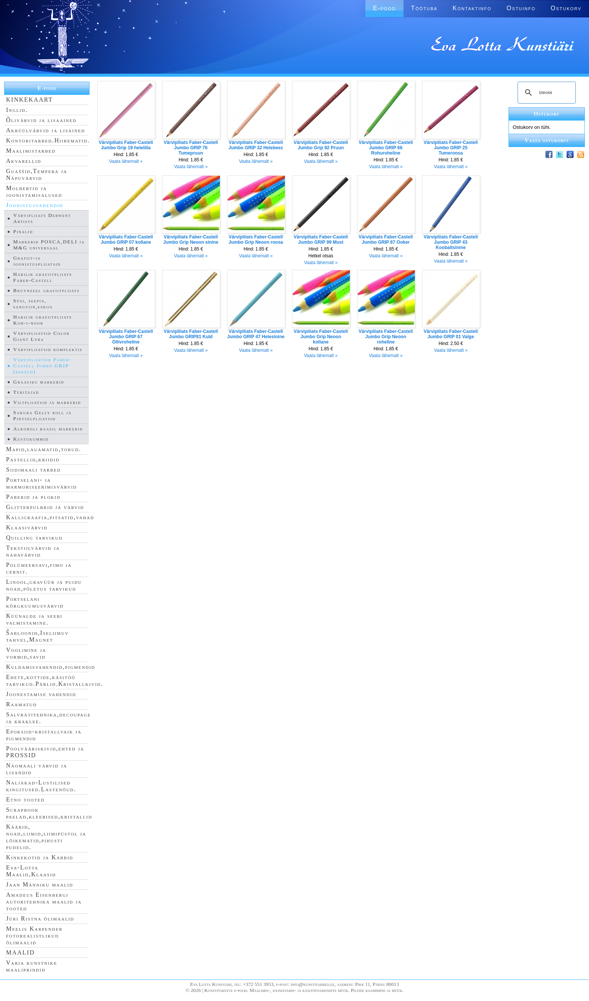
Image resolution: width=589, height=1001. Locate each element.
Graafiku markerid (38, 382)
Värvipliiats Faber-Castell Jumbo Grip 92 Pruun (321, 145)
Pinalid (23, 231)
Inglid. (17, 110)
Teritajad (26, 392)
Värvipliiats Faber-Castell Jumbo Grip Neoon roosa (256, 239)
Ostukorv (566, 8)
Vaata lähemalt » (125, 161)
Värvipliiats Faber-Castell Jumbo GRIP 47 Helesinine (255, 334)
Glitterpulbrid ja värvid (45, 507)
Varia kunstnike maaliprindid (31, 966)
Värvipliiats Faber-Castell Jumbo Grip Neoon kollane (321, 337)
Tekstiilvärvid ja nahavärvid (33, 551)
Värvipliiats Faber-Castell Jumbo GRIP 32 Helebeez (256, 145)
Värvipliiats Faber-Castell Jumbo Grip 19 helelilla (126, 145)
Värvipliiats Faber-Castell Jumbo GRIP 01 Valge (451, 334)
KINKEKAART (29, 99)
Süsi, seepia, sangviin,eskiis (33, 303)
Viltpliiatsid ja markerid (47, 402)
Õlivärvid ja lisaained (41, 120)
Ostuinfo (521, 8)
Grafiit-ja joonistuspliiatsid (37, 261)
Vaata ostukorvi (547, 140)
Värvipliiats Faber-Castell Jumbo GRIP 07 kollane (126, 239)
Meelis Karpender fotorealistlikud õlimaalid (34, 935)
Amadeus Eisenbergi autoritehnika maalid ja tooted (44, 901)
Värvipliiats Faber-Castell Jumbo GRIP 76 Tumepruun (191, 148)
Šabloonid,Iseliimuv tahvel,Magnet (37, 636)
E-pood (384, 8)
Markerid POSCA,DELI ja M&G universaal (49, 245)
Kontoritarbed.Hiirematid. (48, 140)
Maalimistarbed (31, 150)
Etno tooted (25, 799)
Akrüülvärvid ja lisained (45, 130)
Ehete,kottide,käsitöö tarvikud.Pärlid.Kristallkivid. (54, 680)
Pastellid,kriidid (33, 459)
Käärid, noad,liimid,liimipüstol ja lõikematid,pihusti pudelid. (46, 836)
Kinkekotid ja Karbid (39, 857)
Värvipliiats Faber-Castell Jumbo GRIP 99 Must (321, 239)
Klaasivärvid (27, 527)
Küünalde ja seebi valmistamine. (34, 619)
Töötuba (424, 8)
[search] (545, 92)
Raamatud (21, 704)
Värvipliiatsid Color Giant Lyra (41, 336)
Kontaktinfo (472, 8)
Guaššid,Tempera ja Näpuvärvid (36, 174)
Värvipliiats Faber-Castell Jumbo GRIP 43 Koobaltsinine (451, 242)
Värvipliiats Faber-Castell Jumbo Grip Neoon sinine (190, 239)
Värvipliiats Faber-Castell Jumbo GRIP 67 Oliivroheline (126, 337)
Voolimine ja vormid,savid (26, 653)
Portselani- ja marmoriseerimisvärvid (41, 483)
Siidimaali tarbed (33, 469)
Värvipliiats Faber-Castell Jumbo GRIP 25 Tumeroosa (451, 148)
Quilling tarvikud (34, 537)
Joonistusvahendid (34, 205)
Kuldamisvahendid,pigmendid (50, 667)
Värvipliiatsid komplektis (47, 349)
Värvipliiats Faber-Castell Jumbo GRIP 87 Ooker (386, 239)
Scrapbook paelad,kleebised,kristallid (49, 813)
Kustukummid (31, 439)
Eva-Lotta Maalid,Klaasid (31, 870)
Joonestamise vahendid (41, 694)
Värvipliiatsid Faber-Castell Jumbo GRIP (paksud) (42, 365)
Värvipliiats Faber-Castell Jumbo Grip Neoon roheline (386, 337)
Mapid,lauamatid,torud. (43, 449)
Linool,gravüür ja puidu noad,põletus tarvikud (44, 585)
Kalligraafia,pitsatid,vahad (50, 517)
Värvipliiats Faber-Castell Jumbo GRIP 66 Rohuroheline (386, 148)
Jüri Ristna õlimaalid (40, 918)
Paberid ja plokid (33, 497)
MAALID (20, 952)
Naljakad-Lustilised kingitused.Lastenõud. (41, 785)
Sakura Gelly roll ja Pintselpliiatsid (42, 415)
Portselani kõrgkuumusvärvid (35, 602)
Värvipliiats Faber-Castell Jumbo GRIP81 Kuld (191, 334)
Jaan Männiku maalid (39, 884)
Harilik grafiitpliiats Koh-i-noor (42, 320)
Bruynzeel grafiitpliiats (46, 290)
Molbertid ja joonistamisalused (34, 191)
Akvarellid (23, 161)
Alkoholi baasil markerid (48, 429)
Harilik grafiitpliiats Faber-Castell (42, 277)
